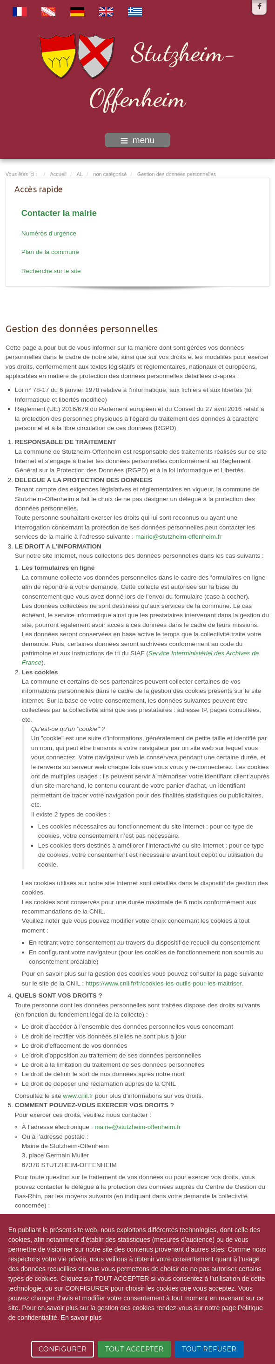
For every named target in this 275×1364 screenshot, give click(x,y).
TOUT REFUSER (209, 1349)
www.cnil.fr (78, 1095)
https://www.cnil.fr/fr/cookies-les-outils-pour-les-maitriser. (164, 983)
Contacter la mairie (59, 213)
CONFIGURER (63, 1349)
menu (138, 140)
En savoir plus (81, 1317)
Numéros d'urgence (48, 233)
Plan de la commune (50, 251)
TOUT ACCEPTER (134, 1349)
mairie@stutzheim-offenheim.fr (178, 536)
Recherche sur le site (51, 271)
